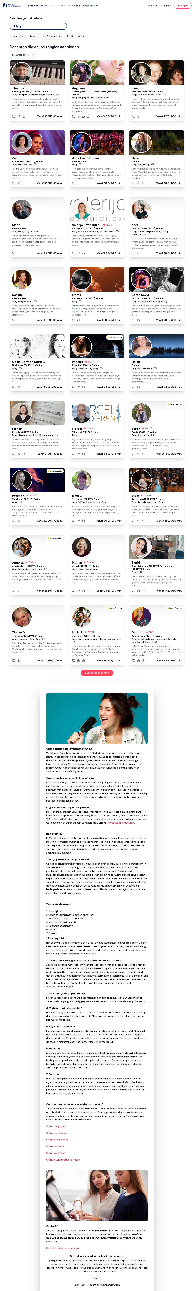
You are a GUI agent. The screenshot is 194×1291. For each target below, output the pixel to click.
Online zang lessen (56, 1126)
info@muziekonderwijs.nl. (121, 822)
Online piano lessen (56, 1133)
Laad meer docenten (97, 672)
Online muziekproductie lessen (63, 1159)
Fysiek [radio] (70, 36)
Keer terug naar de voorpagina (63, 1248)
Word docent (57, 5)
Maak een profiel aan (159, 5)
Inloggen (183, 5)
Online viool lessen (56, 1153)
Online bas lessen (55, 1146)
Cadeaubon (74, 5)
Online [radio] (81, 36)
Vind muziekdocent (37, 5)
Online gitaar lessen (57, 1139)
